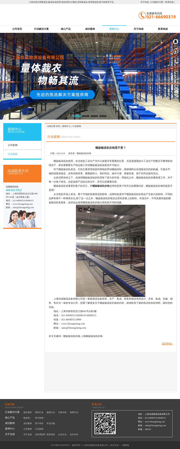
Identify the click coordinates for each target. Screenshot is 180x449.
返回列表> (167, 343)
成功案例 (90, 29)
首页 (58, 126)
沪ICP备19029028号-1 (60, 445)
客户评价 (39, 423)
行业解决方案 (41, 29)
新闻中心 (114, 29)
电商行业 (74, 412)
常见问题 (51, 423)
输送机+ (27, 418)
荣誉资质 (51, 434)
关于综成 (138, 29)
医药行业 (39, 412)
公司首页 (17, 29)
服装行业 (51, 412)
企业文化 (62, 434)
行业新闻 (13, 154)
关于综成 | (145, 2)
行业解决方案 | (157, 2)
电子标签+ (40, 418)
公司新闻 (13, 145)
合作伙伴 (74, 434)
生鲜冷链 (62, 412)
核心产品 (66, 29)
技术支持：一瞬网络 (119, 445)
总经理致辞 (40, 434)
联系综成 (163, 29)
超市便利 (27, 412)
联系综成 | (170, 2)
